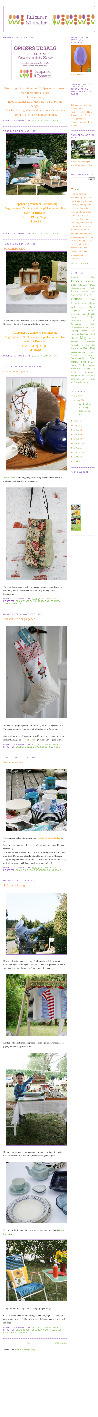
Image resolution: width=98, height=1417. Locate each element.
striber (81, 382)
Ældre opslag (61, 1343)
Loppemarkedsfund (79, 334)
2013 (76, 439)
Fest (93, 291)
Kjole (6, 1332)
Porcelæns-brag (13, 762)
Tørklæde (74, 372)
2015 (76, 430)
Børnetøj (83, 285)
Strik (83, 361)
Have (82, 307)
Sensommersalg (78, 352)
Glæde (30, 747)
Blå (18, 601)
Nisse (57, 747)
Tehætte (16, 604)
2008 (76, 461)
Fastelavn (84, 291)
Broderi (20, 747)
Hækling (91, 317)
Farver (74, 291)
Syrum (74, 365)
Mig (83, 338)
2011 (76, 448)
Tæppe (87, 368)
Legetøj (74, 330)
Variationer (90, 372)
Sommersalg (54, 870)
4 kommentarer (49, 1328)
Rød (92, 348)
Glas (46, 1330)
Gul (73, 306)
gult (83, 379)
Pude (14, 1332)
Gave (92, 295)
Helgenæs (27, 870)
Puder (79, 348)
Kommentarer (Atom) (25, 1349)
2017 (76, 421)
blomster (75, 379)
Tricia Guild (76, 368)
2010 (76, 452)
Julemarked (76, 324)
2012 (76, 443)
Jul (34, 601)
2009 (76, 456)
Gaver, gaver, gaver (15, 371)
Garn (86, 295)
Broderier (90, 281)
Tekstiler (91, 365)
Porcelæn (40, 870)
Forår (73, 295)
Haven (92, 307)
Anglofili (75, 277)
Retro (86, 348)
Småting (74, 355)
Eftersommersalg (78, 288)
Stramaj (55, 601)
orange (91, 379)
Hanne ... (79, 189)
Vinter (82, 375)
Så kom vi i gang (14, 885)
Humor (91, 310)
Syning (91, 362)
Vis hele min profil (82, 263)
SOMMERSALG (14, 248)
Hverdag (75, 314)
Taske (6, 604)
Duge (92, 285)
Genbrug (26, 601)
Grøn (92, 303)
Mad (92, 334)
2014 (76, 434)
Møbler (74, 341)
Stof (92, 358)
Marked (74, 338)
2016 (76, 425)
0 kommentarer (49, 120)
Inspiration (76, 320)
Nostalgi (74, 345)
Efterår (91, 288)
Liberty (84, 330)
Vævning (90, 375)
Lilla (92, 330)
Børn (73, 284)
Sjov (93, 352)
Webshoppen (9, 477)
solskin (74, 382)
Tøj (93, 368)
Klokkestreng (76, 327)
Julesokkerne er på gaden (19, 619)
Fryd (79, 294)
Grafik (85, 303)
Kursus (85, 327)
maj (79, 400)
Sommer (90, 354)
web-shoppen (29, 739)
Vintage (74, 375)
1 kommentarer (49, 745)
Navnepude (90, 341)
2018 (76, 396)
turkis (86, 382)
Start (29, 1343)
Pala (81, 345)
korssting (44, 601)
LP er (92, 327)
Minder (92, 338)
